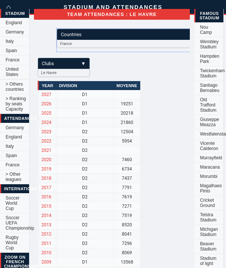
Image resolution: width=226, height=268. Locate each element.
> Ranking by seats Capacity (16, 104)
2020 (46, 159)
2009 (46, 262)
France (12, 60)
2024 (46, 122)
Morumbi (208, 176)
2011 (46, 243)
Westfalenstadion (211, 134)
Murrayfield (211, 157)
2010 (46, 252)
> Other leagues (13, 177)
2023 (46, 131)
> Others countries (15, 87)
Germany (15, 32)
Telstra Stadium (208, 217)
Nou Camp (206, 30)
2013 (46, 224)
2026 (46, 103)
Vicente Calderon (209, 146)
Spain (11, 50)
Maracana (210, 167)
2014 (46, 215)
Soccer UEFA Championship (17, 223)
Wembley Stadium (209, 44)
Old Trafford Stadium (208, 105)
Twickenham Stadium (211, 73)
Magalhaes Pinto (211, 188)
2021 (46, 150)
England (14, 22)
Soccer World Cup (12, 203)
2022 (46, 141)
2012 (46, 234)
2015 (46, 206)
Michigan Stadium (209, 232)
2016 (46, 197)
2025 (46, 113)
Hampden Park (209, 59)
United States (12, 72)
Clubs (64, 63)
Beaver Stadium (208, 246)
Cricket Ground (207, 203)
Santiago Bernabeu (209, 88)
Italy (10, 41)
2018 (46, 178)
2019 (46, 169)
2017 (46, 187)
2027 (46, 94)
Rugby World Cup (12, 243)
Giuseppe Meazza (209, 122)
